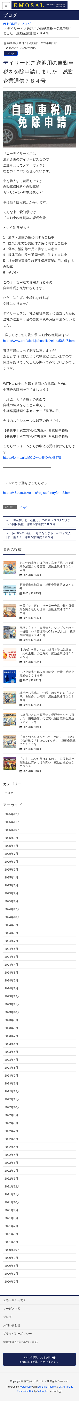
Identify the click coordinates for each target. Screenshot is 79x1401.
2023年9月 (11, 1020)
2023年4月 (11, 1059)
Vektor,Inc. (43, 1391)
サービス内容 (11, 1308)
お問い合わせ (11, 1325)
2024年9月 (11, 925)
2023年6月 (11, 1043)
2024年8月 (11, 933)
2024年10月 (12, 917)
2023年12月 (12, 996)
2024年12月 (12, 909)
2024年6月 (11, 948)
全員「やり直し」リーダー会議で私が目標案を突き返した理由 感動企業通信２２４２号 (46, 609)
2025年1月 (11, 901)
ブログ (10, 53)
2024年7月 (11, 940)
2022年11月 (12, 1099)
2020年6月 (11, 1281)
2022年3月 (11, 1162)
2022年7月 (11, 1131)
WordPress (25, 1386)
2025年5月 (11, 869)
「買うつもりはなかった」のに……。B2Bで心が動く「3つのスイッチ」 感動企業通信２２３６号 (47, 740)
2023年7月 (11, 1036)
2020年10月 (12, 1249)
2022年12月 (12, 1091)
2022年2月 (11, 1170)
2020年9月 (11, 1257)
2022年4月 (11, 1154)
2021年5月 (11, 1242)
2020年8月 (11, 1265)
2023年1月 (11, 1083)
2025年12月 (12, 814)
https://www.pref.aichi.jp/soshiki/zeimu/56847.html (39, 341)
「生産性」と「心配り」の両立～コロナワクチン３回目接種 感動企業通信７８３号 (38, 522)
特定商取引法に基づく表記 (20, 1342)
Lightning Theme (46, 1386)
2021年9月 (11, 1210)
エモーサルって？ (14, 1300)
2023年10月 (12, 1012)
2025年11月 (12, 822)
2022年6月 (11, 1139)
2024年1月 (11, 988)
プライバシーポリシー (17, 1333)
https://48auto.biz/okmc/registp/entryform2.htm (37, 492)
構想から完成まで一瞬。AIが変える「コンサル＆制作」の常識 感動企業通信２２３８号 (46, 696)
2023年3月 (11, 1067)
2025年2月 (11, 893)
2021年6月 (11, 1234)
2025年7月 (11, 853)
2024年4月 (11, 964)
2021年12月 (12, 1186)
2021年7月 (11, 1226)
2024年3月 (11, 972)
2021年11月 (12, 1194)
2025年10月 (12, 830)
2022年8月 (11, 1123)
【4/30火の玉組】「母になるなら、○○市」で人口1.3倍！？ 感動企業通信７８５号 (38, 535)
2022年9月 (11, 1115)
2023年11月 (12, 1004)
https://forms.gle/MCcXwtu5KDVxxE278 (32, 457)
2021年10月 (12, 1202)
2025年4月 (11, 877)
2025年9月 (11, 837)
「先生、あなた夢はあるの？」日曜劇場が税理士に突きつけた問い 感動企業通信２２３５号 (46, 762)
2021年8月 (11, 1218)
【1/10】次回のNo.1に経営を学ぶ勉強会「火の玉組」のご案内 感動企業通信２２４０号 (46, 653)
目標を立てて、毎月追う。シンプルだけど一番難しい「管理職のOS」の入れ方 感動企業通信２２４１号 (47, 631)
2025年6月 (11, 861)
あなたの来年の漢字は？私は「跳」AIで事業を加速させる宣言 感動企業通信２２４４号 (46, 566)
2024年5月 (11, 956)
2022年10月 (12, 1107)
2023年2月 (11, 1075)
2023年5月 (11, 1051)
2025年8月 (11, 845)
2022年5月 (11, 1146)
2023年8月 (11, 1028)
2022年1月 (11, 1178)
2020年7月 (11, 1273)
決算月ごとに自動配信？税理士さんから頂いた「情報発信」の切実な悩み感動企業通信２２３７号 (46, 718)
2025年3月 (11, 885)
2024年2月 (11, 980)
